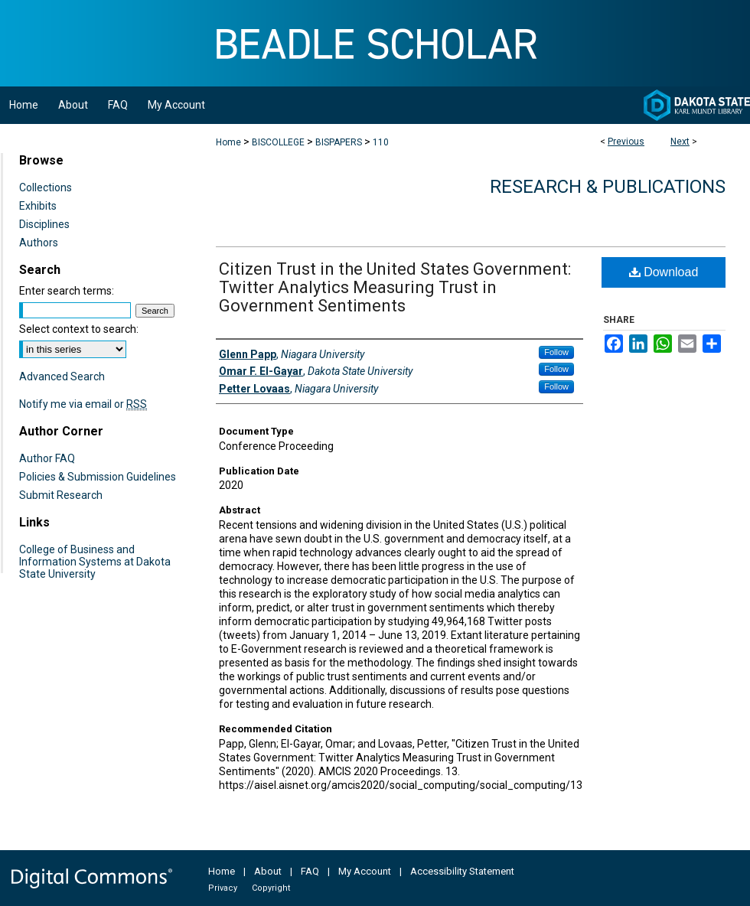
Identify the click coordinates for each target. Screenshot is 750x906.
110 (381, 142)
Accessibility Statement (462, 871)
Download (664, 272)
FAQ (310, 871)
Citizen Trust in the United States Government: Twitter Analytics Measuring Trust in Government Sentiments (395, 287)
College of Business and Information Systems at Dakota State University (95, 561)
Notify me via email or (83, 404)
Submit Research (61, 495)
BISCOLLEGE (278, 142)
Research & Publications (608, 186)
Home (228, 142)
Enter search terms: (66, 291)
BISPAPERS (338, 142)
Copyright (271, 888)
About (268, 871)
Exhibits (38, 206)
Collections (45, 187)
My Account (364, 871)
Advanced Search (62, 376)
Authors (38, 242)
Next (680, 141)
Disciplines (44, 224)
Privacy (222, 888)
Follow (556, 352)
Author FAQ (47, 458)
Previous (626, 141)
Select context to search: (79, 329)
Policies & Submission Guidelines (97, 477)
